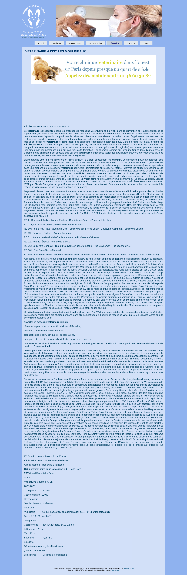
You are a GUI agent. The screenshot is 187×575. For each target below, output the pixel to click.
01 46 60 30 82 (129, 568)
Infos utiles (114, 43)
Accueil (41, 43)
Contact (146, 43)
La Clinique (56, 43)
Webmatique (115, 570)
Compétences (75, 43)
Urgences (131, 43)
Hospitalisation (95, 43)
